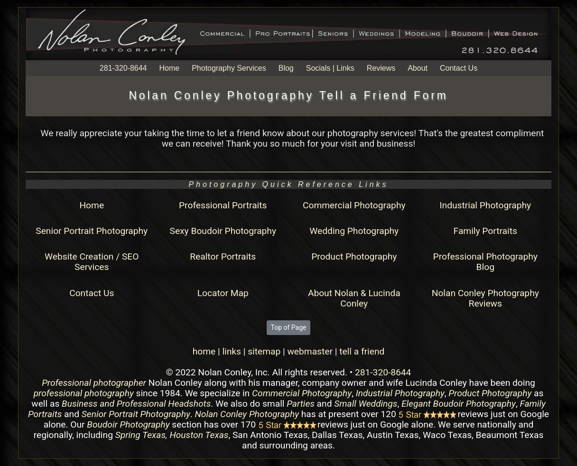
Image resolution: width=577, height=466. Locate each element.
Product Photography (354, 256)
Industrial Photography (485, 205)
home (204, 351)
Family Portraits (485, 230)
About (418, 68)
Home (169, 68)
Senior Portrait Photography (92, 230)
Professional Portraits (223, 205)
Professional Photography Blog (485, 261)
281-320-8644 (123, 68)
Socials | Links (330, 68)
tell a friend (361, 351)
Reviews (381, 68)
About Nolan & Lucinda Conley (354, 298)
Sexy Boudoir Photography (223, 230)
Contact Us (458, 68)
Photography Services (229, 68)
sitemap (264, 351)
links (231, 351)
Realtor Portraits (223, 256)
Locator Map (223, 293)
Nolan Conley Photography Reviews (485, 298)
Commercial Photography (354, 205)
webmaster (310, 351)
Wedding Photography (354, 230)
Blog (286, 68)
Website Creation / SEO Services (92, 261)
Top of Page (289, 327)
